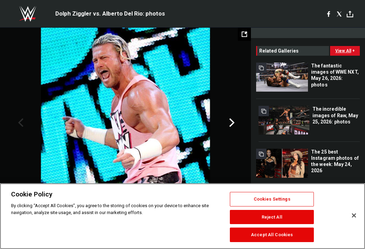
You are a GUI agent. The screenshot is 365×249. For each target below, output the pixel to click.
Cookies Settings (272, 199)
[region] (182, 216)
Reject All (272, 217)
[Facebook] (328, 13)
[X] (339, 13)
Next (231, 122)
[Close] (354, 215)
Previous (20, 122)
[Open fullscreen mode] (244, 34)
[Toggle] (350, 14)
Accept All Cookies (272, 234)
